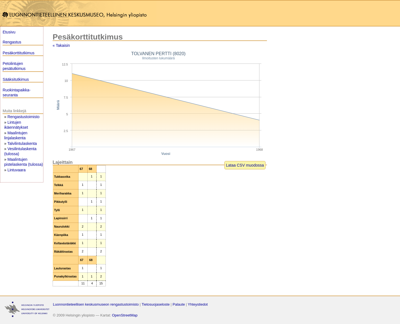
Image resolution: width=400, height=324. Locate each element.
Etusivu (9, 32)
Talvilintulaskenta (22, 143)
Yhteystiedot (198, 304)
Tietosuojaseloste (156, 304)
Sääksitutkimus (16, 79)
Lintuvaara (17, 170)
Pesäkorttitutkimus (18, 53)
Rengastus (12, 42)
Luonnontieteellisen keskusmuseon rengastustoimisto (96, 304)
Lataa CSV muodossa (245, 165)
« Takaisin (61, 45)
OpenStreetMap (125, 315)
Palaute (179, 304)
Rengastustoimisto (24, 117)
